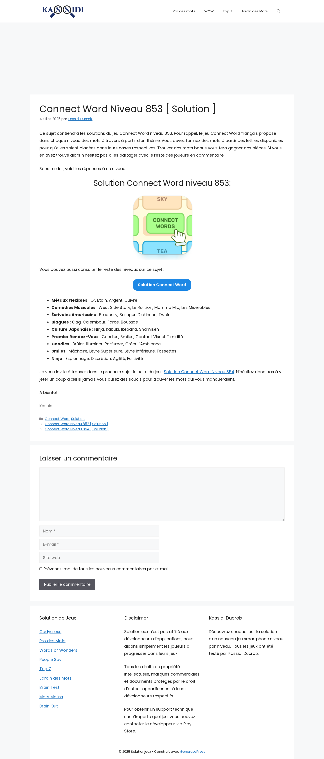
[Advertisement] (162, 56)
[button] (278, 11)
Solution (78, 418)
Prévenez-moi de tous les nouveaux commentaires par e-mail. (106, 569)
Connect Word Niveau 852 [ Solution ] (76, 424)
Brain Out (48, 706)
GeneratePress (192, 751)
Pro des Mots (52, 641)
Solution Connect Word (162, 284)
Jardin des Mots (254, 11)
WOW (209, 11)
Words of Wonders (58, 650)
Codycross (50, 631)
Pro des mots (184, 11)
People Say (50, 659)
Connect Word (57, 418)
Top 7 (227, 11)
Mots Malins (51, 697)
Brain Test (49, 687)
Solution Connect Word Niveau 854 (199, 372)
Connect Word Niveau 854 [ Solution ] (76, 429)
